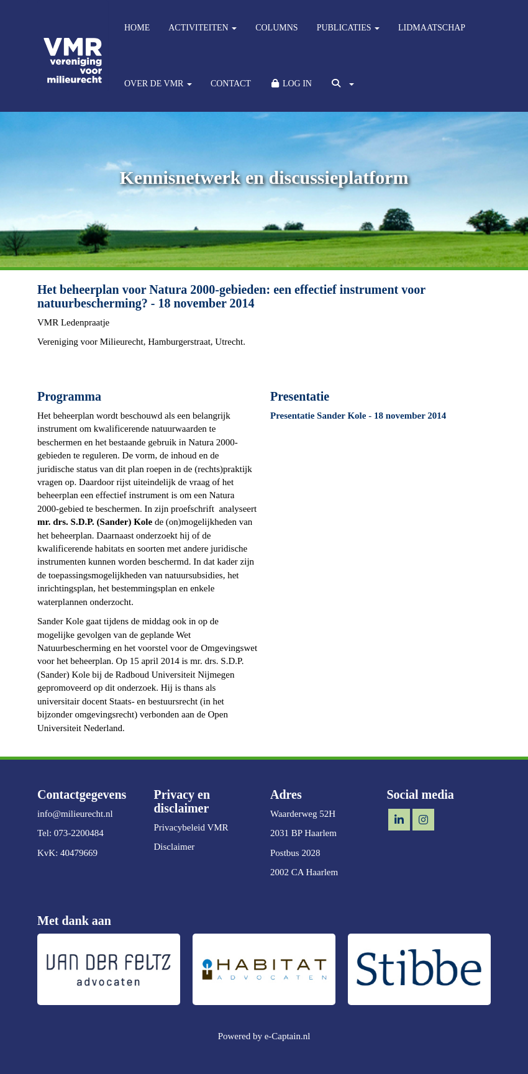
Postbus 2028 (295, 853)
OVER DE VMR (158, 83)
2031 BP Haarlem (303, 833)
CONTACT (231, 83)
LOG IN (291, 83)
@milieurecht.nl (75, 814)
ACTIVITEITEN (202, 27)
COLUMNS (276, 27)
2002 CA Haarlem (304, 872)
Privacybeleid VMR (191, 827)
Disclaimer (174, 847)
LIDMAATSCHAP (431, 27)
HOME (137, 27)
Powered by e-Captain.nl (264, 1036)
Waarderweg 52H (302, 814)
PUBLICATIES (348, 27)
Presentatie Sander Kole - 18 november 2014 (358, 416)
